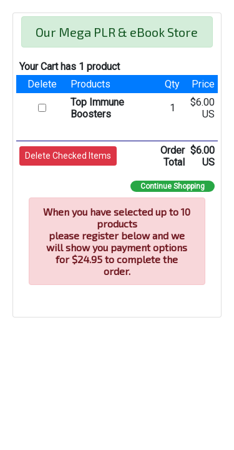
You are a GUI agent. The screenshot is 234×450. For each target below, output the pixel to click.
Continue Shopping (172, 186)
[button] (68, 156)
